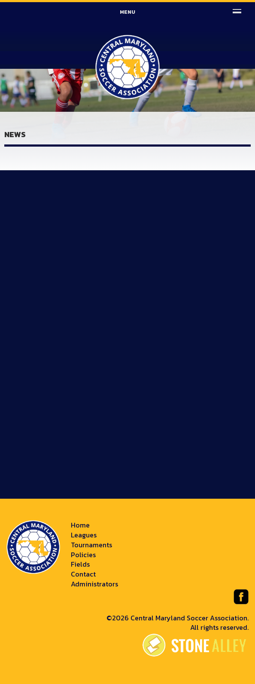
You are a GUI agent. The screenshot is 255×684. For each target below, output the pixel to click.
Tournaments (91, 545)
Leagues (84, 535)
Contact (83, 574)
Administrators (94, 584)
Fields (80, 564)
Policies (83, 554)
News (15, 134)
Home (80, 525)
